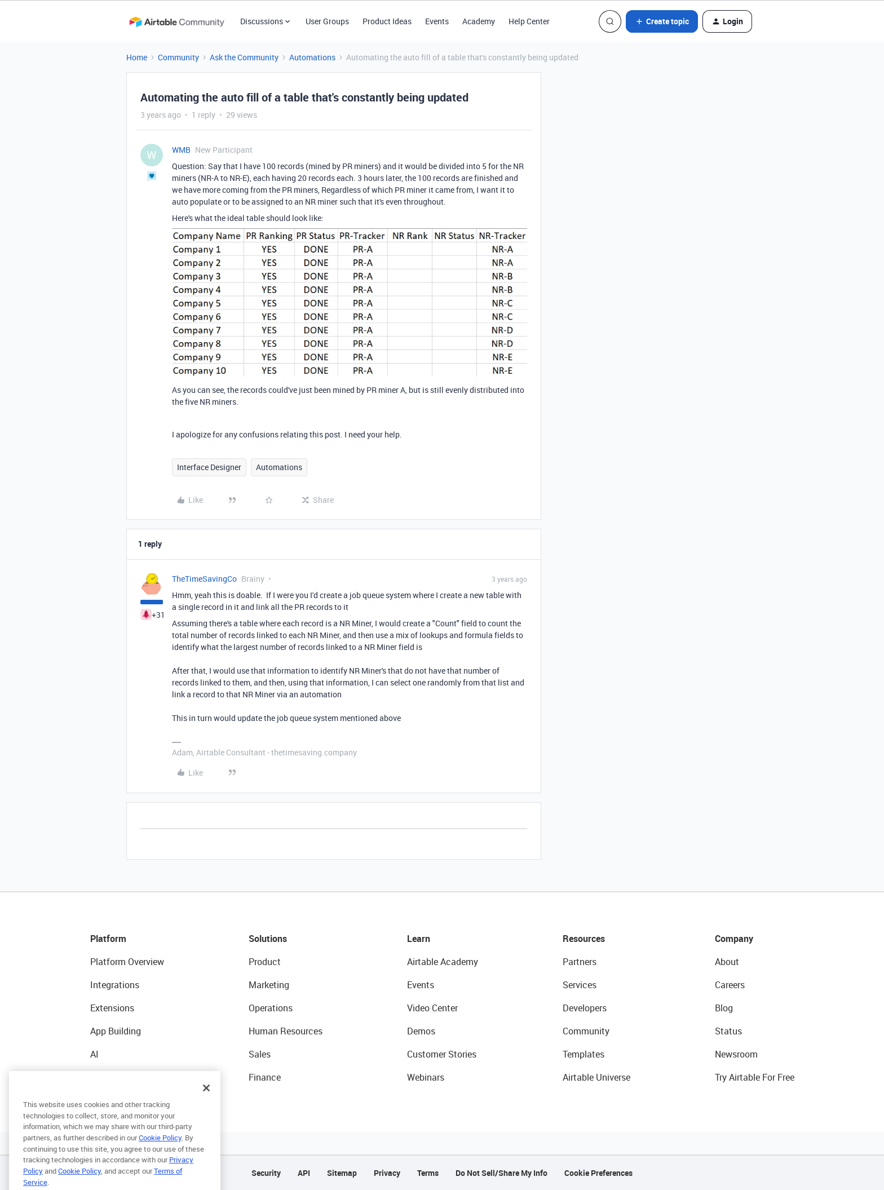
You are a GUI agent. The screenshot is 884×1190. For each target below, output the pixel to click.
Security (266, 1172)
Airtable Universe (596, 1077)
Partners (579, 961)
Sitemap (342, 1172)
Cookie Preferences (598, 1172)
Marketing (269, 985)
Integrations (114, 985)
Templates (583, 1054)
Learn (418, 938)
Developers (585, 1008)
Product (265, 961)
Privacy (387, 1172)
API (304, 1172)
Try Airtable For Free (754, 1077)
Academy (478, 21)
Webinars (425, 1077)
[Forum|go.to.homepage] (176, 21)
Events (437, 21)
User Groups (327, 21)
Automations (312, 57)
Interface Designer (209, 467)
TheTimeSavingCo (204, 578)
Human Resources (285, 1031)
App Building (115, 1031)
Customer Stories (441, 1054)
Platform (108, 938)
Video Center (432, 1008)
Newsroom (736, 1054)
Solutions (268, 938)
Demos (421, 1031)
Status (728, 1031)
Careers (730, 985)
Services (579, 985)
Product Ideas (387, 21)
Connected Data (123, 1077)
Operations (271, 1008)
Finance (265, 1077)
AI (94, 1054)
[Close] (206, 1103)
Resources (584, 938)
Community (178, 57)
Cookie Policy (160, 1153)
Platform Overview (127, 961)
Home (136, 57)
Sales (260, 1054)
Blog (724, 1008)
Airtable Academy (442, 961)
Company (734, 938)
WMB (181, 149)
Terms (428, 1172)
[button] (662, 21)
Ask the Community (244, 57)
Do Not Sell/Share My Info (501, 1172)
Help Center (529, 21)
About (727, 961)
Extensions (112, 1008)
